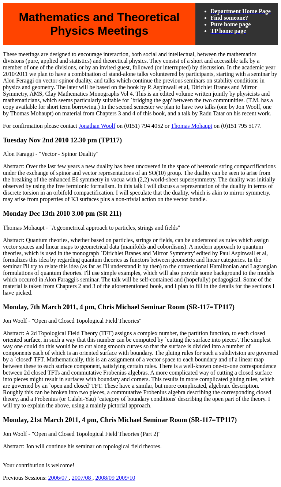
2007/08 (82, 478)
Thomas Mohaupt (191, 126)
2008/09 (105, 478)
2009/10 (125, 478)
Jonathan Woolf (97, 126)
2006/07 (58, 478)
